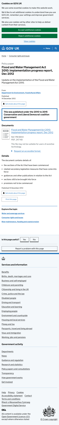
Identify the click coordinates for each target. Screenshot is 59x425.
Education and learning (12, 307)
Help (4, 392)
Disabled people (9, 298)
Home (4, 56)
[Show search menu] (55, 48)
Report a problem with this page (29, 248)
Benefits (5, 272)
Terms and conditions (11, 399)
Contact (28, 395)
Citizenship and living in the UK (15, 289)
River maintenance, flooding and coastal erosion (20, 222)
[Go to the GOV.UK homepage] (10, 48)
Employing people (9, 311)
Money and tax (8, 324)
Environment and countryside (14, 315)
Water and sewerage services (13, 213)
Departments (7, 351)
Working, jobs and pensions (14, 337)
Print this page (11, 199)
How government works (12, 377)
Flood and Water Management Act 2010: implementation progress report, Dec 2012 (32, 131)
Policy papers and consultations (16, 369)
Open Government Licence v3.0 (16, 416)
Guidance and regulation (12, 360)
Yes (26, 239)
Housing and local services (13, 320)
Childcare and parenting (12, 285)
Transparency (8, 373)
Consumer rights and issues (19, 56)
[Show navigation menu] (46, 48)
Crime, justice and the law (13, 293)
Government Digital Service (14, 405)
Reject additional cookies (29, 36)
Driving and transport (11, 302)
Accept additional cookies (29, 30)
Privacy (11, 392)
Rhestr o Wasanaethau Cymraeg (16, 402)
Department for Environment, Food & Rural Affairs (21, 93)
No (36, 239)
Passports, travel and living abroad (17, 328)
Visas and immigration (11, 333)
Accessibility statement (12, 395)
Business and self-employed (14, 280)
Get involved (7, 382)
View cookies (29, 41)
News (4, 356)
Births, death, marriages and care (16, 276)
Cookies (20, 392)
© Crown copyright (48, 419)
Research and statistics (12, 364)
